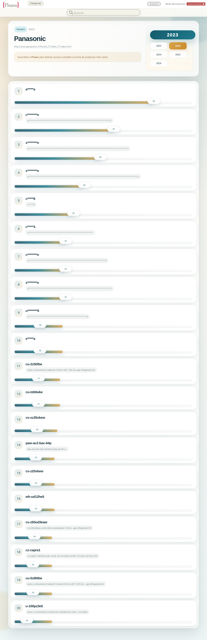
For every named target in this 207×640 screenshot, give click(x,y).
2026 (158, 63)
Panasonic (30, 38)
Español (154, 3)
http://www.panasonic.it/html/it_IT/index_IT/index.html (42, 46)
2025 (177, 54)
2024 (158, 54)
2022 (158, 45)
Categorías (36, 3)
